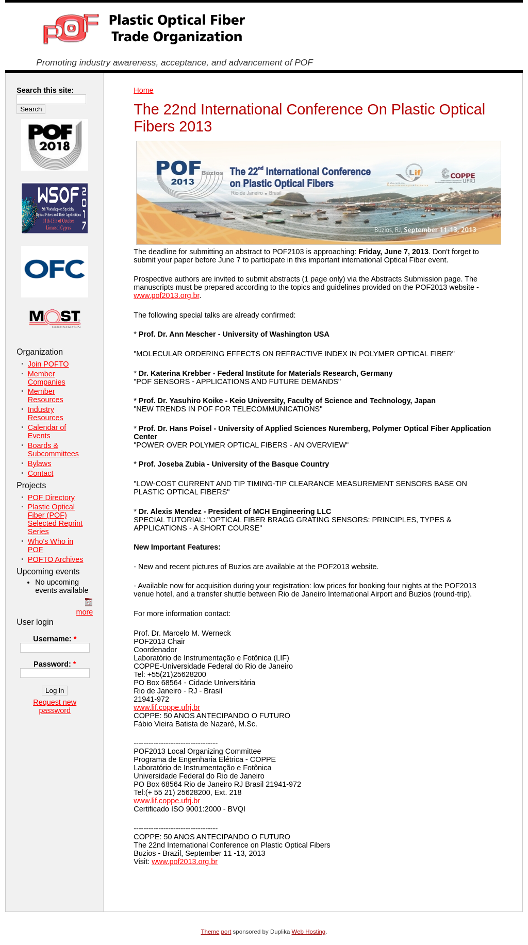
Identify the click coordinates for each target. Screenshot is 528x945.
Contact (41, 473)
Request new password (54, 706)
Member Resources (45, 395)
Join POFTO (48, 364)
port (226, 932)
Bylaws (40, 463)
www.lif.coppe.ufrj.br (167, 707)
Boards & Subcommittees (53, 449)
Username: (54, 639)
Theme (210, 932)
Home (143, 90)
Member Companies (46, 378)
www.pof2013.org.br (166, 295)
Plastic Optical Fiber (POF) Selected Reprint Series (55, 519)
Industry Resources (45, 413)
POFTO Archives (56, 559)
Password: (55, 664)
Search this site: (45, 90)
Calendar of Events (47, 431)
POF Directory (51, 497)
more (84, 612)
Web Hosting (309, 932)
